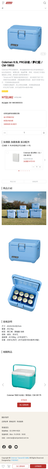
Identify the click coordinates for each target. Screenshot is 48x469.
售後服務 (20, 421)
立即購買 (38, 466)
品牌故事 (5, 421)
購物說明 (12, 421)
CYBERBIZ (14, 460)
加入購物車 (20, 466)
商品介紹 (13, 181)
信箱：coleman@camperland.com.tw (15, 438)
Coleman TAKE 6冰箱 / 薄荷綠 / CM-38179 (24, 395)
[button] (45, 160)
